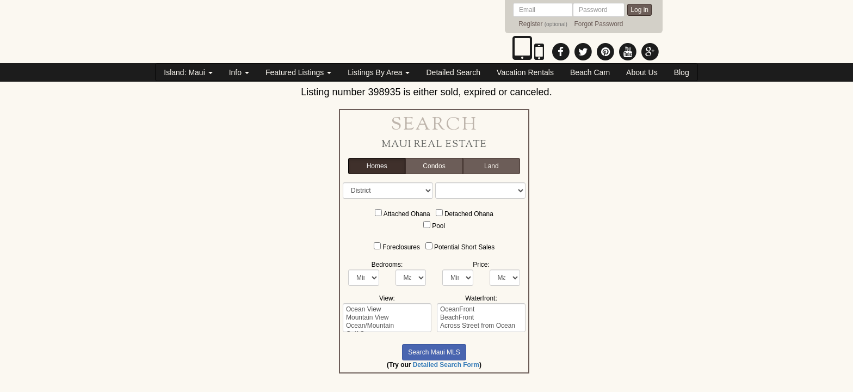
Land (491, 166)
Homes (377, 166)
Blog (681, 72)
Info (239, 72)
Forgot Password (598, 24)
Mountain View (387, 318)
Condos (434, 166)
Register (530, 24)
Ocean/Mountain (387, 326)
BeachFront (481, 318)
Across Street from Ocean (481, 326)
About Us (642, 72)
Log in (639, 10)
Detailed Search (453, 72)
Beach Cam (590, 72)
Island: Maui (188, 72)
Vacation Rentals (525, 72)
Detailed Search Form (446, 365)
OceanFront (481, 309)
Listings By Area (379, 72)
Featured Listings (298, 72)
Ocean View (387, 309)
